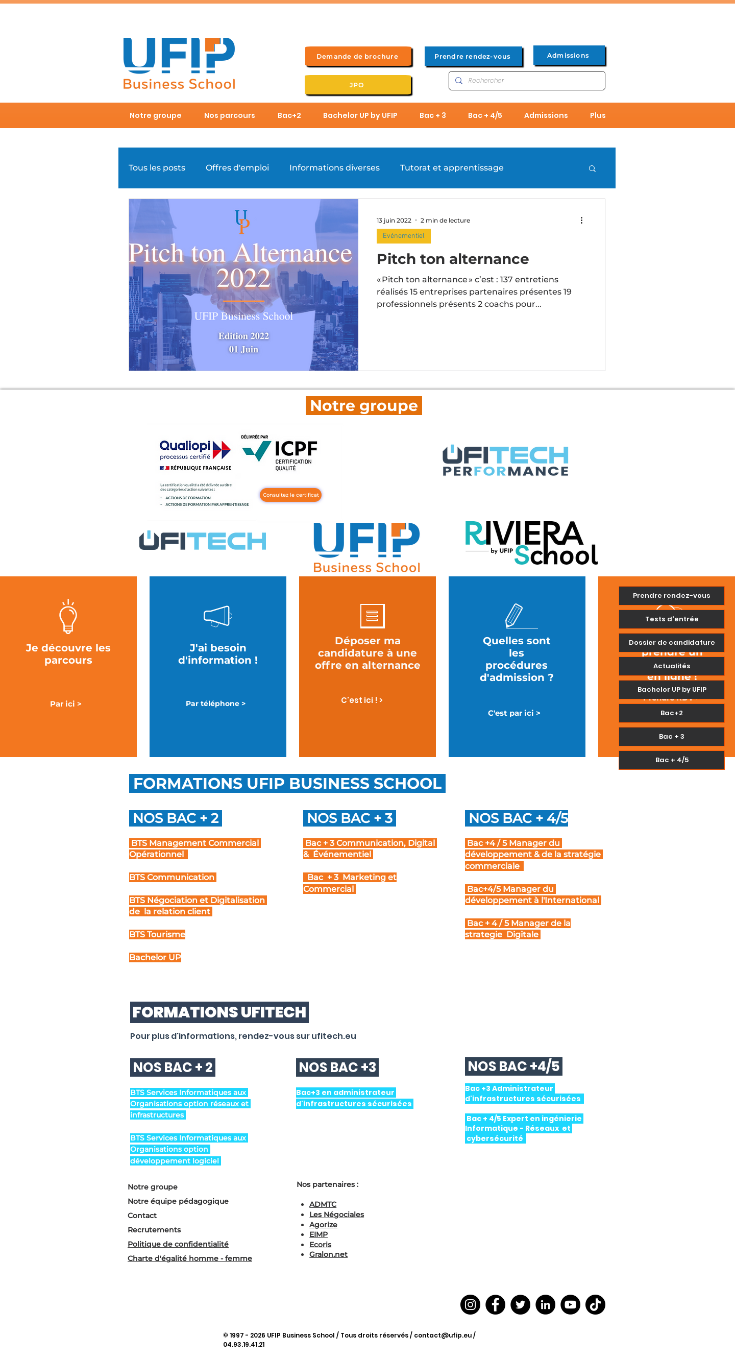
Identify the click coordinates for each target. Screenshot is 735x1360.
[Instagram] (470, 1305)
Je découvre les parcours (68, 654)
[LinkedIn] (545, 1305)
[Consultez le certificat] (291, 495)
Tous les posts (157, 168)
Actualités (672, 666)
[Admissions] (569, 55)
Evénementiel (404, 236)
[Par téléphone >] (215, 703)
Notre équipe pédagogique (178, 1201)
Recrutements (154, 1229)
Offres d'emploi (237, 168)
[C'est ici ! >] (361, 700)
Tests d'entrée (672, 619)
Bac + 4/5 (672, 760)
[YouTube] (570, 1305)
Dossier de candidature (672, 642)
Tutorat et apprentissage (452, 168)
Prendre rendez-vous (671, 595)
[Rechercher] (526, 80)
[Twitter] (520, 1305)
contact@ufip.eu (443, 1335)
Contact (142, 1215)
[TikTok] (595, 1305)
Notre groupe (153, 1187)
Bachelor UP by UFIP (672, 689)
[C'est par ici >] (514, 713)
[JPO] (358, 84)
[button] (592, 169)
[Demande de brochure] (358, 56)
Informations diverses (334, 168)
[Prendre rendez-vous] (473, 56)
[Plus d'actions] (585, 220)
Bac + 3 (671, 736)
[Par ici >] (66, 703)
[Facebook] (495, 1305)
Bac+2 (671, 713)
